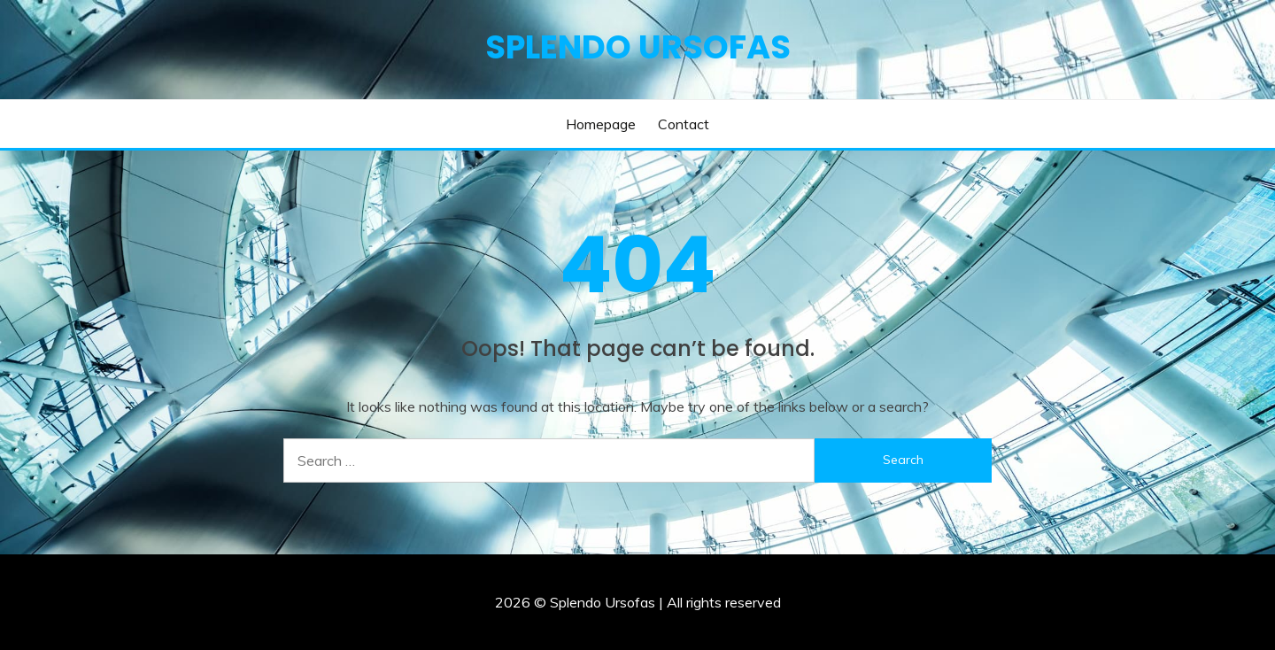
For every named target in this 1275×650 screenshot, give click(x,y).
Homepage (601, 124)
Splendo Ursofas (638, 47)
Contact (683, 124)
